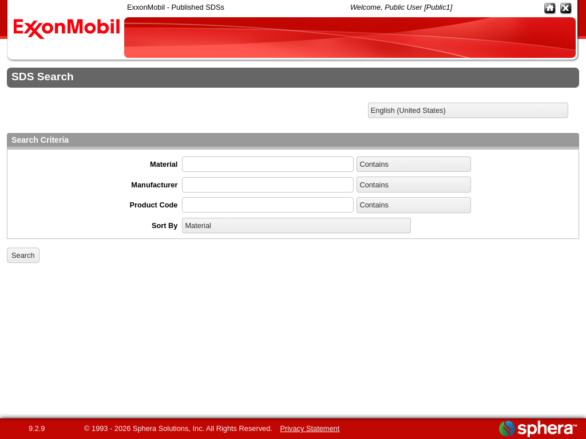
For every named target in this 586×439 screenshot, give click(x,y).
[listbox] (468, 111)
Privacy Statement (309, 428)
